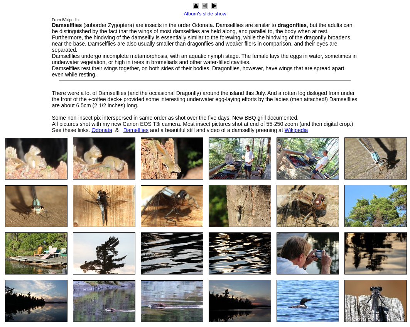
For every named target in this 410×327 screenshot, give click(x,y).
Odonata (101, 130)
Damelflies (135, 130)
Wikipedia (296, 130)
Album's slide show (205, 14)
